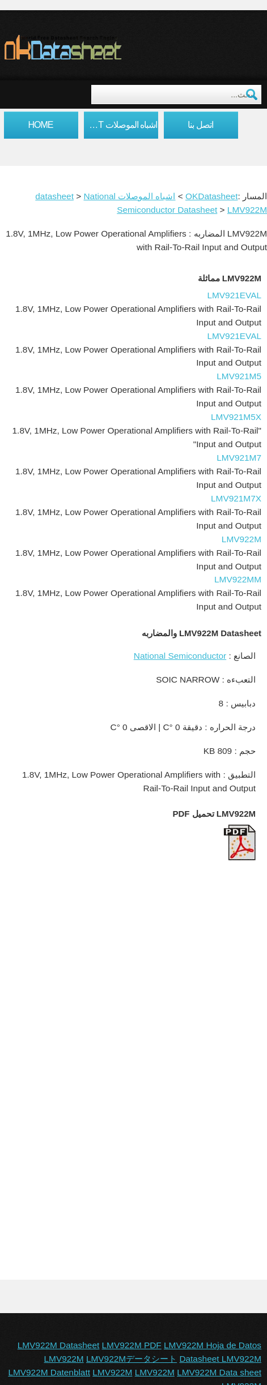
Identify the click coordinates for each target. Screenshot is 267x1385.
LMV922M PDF (132, 1345)
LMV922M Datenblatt (49, 1372)
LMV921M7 (239, 457)
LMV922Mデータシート (131, 1358)
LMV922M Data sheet (219, 1372)
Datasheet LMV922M (220, 1358)
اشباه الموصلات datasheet (120, 125)
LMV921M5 (239, 376)
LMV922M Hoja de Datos (212, 1345)
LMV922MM (237, 579)
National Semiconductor (180, 656)
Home (40, 125)
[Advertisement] (133, 1009)
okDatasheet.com (88, 47)
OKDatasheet (211, 196)
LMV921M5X (236, 417)
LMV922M (247, 210)
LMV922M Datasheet (59, 1345)
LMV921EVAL (234, 295)
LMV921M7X (236, 498)
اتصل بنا (200, 125)
